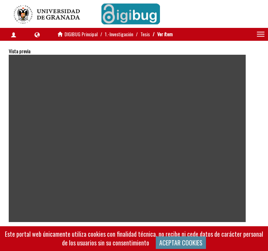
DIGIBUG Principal (81, 34)
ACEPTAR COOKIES (180, 242)
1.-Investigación (119, 34)
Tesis (145, 34)
